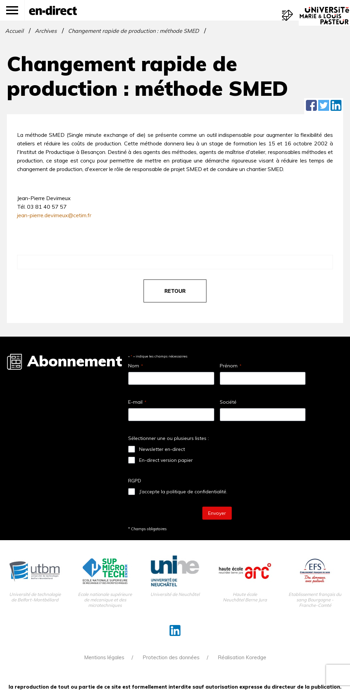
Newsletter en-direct (162, 449)
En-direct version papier (166, 460)
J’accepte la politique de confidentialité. (183, 492)
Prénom (230, 366)
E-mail (137, 402)
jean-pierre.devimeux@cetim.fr (54, 215)
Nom (135, 366)
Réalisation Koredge (242, 657)
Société (228, 402)
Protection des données (171, 657)
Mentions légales (104, 657)
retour (175, 291)
